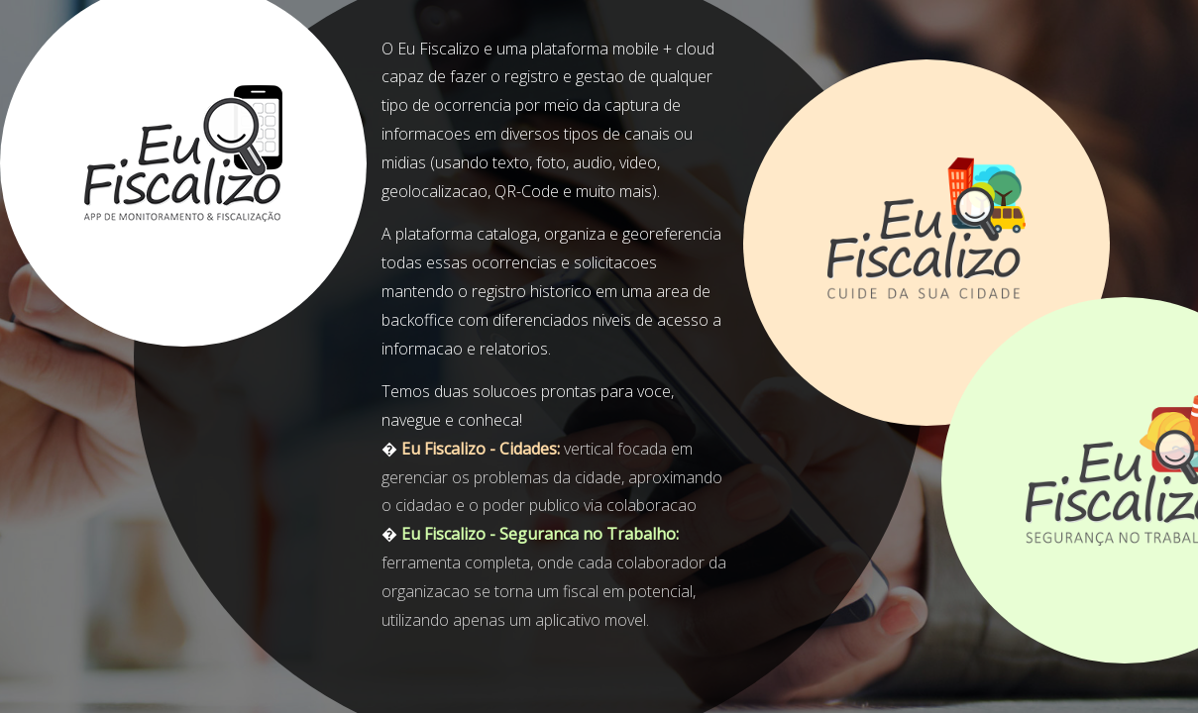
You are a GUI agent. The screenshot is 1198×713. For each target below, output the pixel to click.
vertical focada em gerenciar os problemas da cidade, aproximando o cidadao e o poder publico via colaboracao (551, 477)
